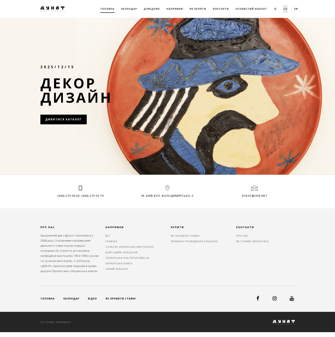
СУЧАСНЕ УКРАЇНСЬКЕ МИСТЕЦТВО (129, 246)
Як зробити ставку (185, 235)
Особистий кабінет (251, 8)
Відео (92, 298)
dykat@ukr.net (254, 196)
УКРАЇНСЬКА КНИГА (118, 263)
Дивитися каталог (63, 119)
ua (285, 8)
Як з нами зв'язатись (252, 241)
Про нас (242, 235)
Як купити (198, 8)
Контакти (221, 8)
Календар (129, 8)
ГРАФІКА (111, 241)
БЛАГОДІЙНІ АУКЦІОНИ (121, 252)
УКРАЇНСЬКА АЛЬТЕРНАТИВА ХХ (127, 257)
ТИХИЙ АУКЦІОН (116, 269)
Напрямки (174, 8)
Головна (107, 8)
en (296, 8)
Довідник (152, 8)
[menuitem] (285, 9)
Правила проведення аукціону (194, 241)
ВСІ (107, 235)
